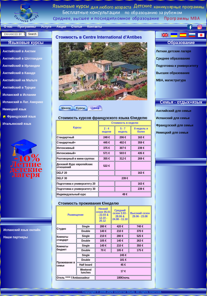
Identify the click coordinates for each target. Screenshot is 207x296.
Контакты (94, 26)
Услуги (46, 26)
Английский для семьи (173, 111)
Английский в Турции (19, 87)
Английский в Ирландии (21, 66)
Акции (61, 26)
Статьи (76, 26)
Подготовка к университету (177, 66)
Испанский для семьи (173, 118)
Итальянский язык (17, 124)
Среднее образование (173, 58)
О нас (8, 26)
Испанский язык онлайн (21, 230)
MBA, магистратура (171, 80)
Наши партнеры (15, 237)
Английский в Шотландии (22, 58)
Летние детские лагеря (173, 51)
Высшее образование (172, 73)
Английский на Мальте (20, 80)
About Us (51, 291)
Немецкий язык (14, 109)
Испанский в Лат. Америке (23, 102)
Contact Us (70, 291)
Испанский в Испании (19, 95)
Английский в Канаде (19, 73)
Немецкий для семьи (172, 132)
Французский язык (19, 117)
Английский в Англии (19, 51)
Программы (27, 26)
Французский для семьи (174, 125)
